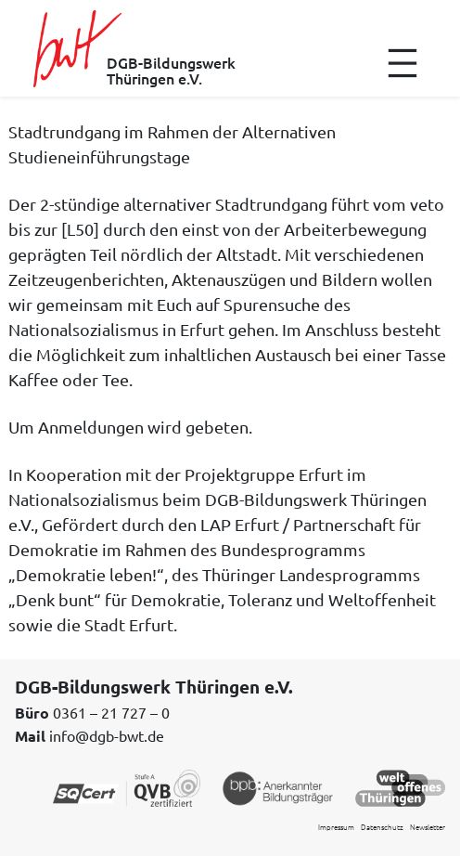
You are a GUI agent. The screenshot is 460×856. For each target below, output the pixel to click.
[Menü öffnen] (402, 63)
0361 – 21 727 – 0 (111, 712)
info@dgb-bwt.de (106, 735)
